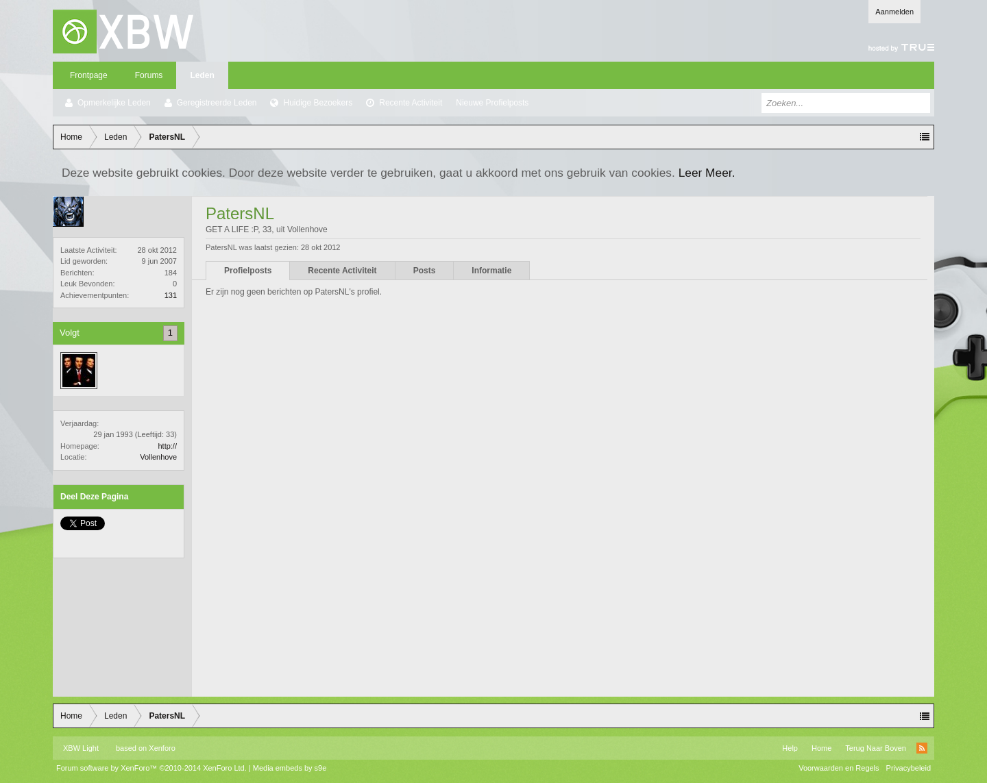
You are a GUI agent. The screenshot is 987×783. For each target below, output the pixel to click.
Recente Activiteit (410, 103)
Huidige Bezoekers (317, 103)
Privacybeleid (908, 768)
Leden (202, 75)
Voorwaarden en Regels (839, 768)
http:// (167, 446)
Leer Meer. (707, 172)
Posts (424, 270)
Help (790, 748)
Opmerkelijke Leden (114, 103)
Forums (149, 75)
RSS (921, 748)
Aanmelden (894, 12)
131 (170, 295)
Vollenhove (158, 457)
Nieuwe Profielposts (492, 103)
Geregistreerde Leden (217, 103)
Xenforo (162, 748)
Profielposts (247, 270)
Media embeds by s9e (290, 768)
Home (821, 748)
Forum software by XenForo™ (151, 768)
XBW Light (81, 748)
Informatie (491, 270)
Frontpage (89, 75)
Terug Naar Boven (875, 748)
